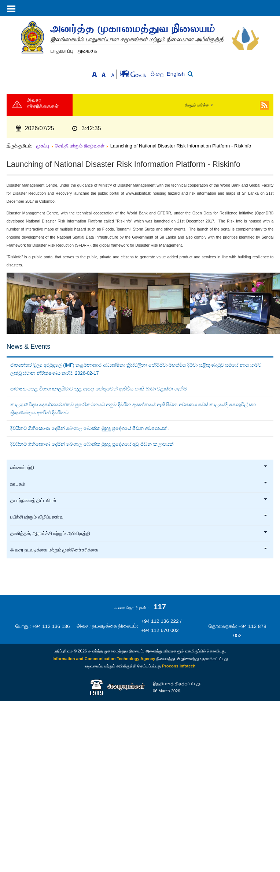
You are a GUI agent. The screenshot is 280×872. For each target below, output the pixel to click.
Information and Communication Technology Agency (103, 658)
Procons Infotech (178, 666)
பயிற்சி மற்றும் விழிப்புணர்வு (139, 517)
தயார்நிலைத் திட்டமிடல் (139, 500)
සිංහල (158, 74)
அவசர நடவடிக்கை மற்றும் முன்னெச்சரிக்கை (139, 550)
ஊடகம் (139, 484)
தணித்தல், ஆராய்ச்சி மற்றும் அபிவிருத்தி (139, 533)
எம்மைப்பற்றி (139, 467)
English (176, 74)
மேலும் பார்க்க (197, 105)
